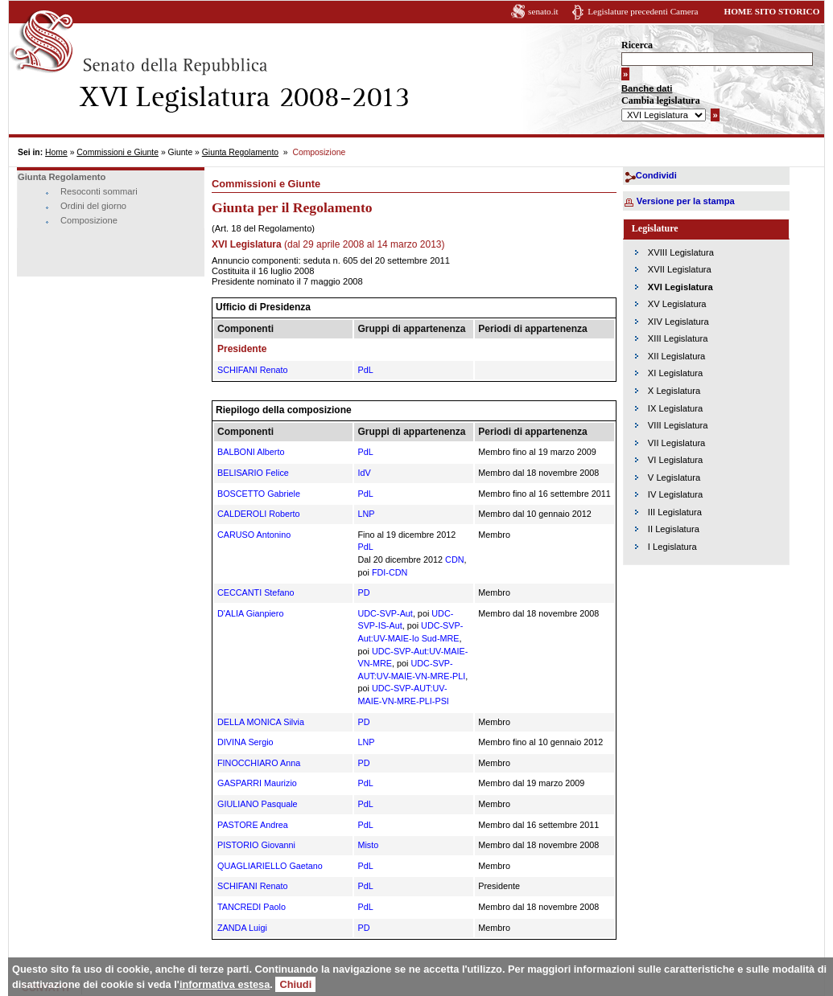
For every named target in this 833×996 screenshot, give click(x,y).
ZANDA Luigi (242, 927)
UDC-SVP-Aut (384, 613)
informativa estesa (224, 984)
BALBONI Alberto (250, 452)
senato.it (543, 11)
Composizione (89, 220)
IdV (363, 473)
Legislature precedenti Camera (643, 11)
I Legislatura (672, 546)
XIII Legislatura (678, 338)
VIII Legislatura (678, 425)
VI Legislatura (675, 460)
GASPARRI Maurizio (257, 783)
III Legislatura (675, 512)
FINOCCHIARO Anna (258, 763)
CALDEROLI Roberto (258, 513)
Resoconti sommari (99, 191)
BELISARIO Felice (253, 473)
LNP (365, 513)
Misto (367, 845)
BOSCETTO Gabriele (258, 493)
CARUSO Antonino (254, 534)
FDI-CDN (389, 572)
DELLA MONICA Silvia (260, 722)
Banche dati (646, 88)
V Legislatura (674, 477)
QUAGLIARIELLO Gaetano (270, 866)
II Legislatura (673, 529)
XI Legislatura (675, 373)
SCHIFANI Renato (252, 370)
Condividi (656, 175)
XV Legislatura (677, 304)
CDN (454, 559)
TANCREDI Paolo (251, 907)
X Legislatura (674, 391)
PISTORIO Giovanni (256, 845)
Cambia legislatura (660, 100)
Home (56, 152)
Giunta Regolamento (240, 152)
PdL (365, 370)
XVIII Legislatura (681, 252)
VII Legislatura (677, 443)
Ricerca (637, 45)
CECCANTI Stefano (255, 592)
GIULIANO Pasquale (257, 804)
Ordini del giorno (93, 206)
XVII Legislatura (679, 269)
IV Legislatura (675, 494)
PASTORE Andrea (252, 825)
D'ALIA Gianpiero (250, 613)
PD (363, 592)
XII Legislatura (677, 356)
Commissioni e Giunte (117, 152)
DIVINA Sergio (245, 742)
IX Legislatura (675, 408)
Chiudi (295, 984)
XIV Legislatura (678, 321)
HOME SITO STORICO (771, 11)
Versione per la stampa (686, 201)
